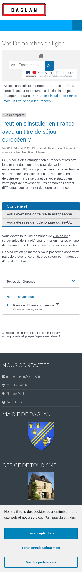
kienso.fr (56, 336)
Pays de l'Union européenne (36, 305)
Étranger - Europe (48, 85)
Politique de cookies (60, 518)
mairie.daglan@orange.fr (23, 376)
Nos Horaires (15, 402)
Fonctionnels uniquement (41, 547)
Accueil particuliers (18, 85)
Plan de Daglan (16, 394)
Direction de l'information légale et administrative (33, 332)
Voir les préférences (41, 562)
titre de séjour (37, 245)
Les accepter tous (41, 533)
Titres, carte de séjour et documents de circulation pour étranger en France (39, 91)
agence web (43, 336)
